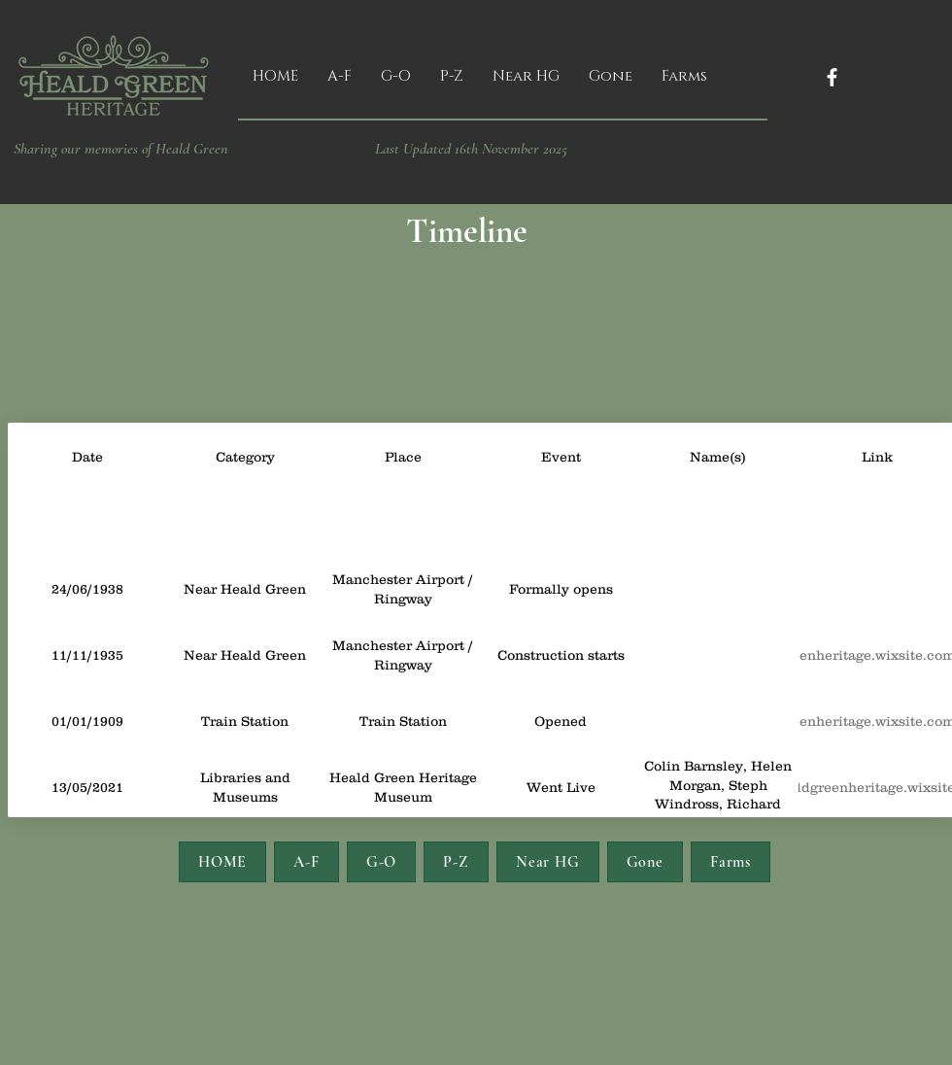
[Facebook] (832, 77)
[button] (339, 76)
